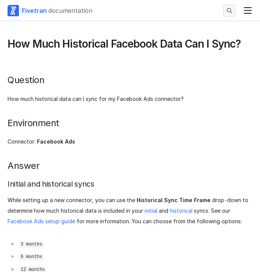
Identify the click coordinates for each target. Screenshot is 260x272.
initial (151, 210)
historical (181, 210)
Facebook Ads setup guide (41, 221)
